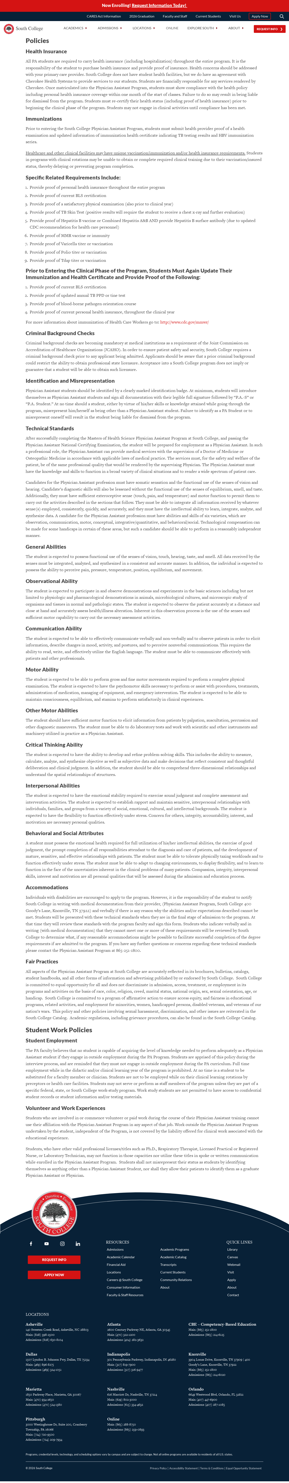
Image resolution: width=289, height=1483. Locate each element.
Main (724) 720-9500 (40, 1436)
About (165, 1289)
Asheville (34, 1326)
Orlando (196, 1391)
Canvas (232, 1259)
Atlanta (114, 1326)
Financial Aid (116, 1266)
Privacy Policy (158, 1470)
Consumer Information (123, 1289)
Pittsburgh (35, 1421)
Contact (233, 1296)
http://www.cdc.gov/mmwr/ (184, 324)
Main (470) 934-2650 (40, 1401)
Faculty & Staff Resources (125, 1296)
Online (172, 29)
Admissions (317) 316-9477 (125, 1371)
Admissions (115, 1251)
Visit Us (235, 17)
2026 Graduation (141, 17)
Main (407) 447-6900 (203, 1401)
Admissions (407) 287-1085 (207, 1406)
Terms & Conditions (212, 1470)
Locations (114, 1274)
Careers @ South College (124, 1281)
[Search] (282, 17)
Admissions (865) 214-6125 (206, 1336)
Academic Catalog (173, 1259)
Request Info (267, 30)
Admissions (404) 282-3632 (125, 1341)
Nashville (116, 1391)
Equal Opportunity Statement (244, 1470)
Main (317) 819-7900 (121, 1366)
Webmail (233, 1266)
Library (232, 1251)
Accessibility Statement (183, 1470)
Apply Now (260, 17)
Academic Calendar (121, 1259)
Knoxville (197, 1356)
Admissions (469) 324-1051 (44, 1371)
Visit (230, 1274)
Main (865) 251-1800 (203, 1331)
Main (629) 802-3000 (122, 1401)
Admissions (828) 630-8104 (44, 1341)
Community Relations (176, 1281)
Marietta (34, 1391)
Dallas (31, 1356)
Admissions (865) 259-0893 (125, 1431)
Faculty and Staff (175, 17)
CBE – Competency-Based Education (222, 1326)
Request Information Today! (159, 5)
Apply (231, 1281)
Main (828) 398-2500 (40, 1336)
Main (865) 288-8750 (121, 1426)
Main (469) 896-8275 (40, 1366)
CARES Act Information (104, 17)
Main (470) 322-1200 (121, 1336)
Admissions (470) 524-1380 (44, 1406)
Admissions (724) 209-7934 (44, 1441)
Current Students (208, 17)
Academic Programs (174, 1251)
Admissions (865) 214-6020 (207, 1376)
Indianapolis (118, 1356)
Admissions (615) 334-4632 (125, 1406)
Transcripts (168, 1266)
